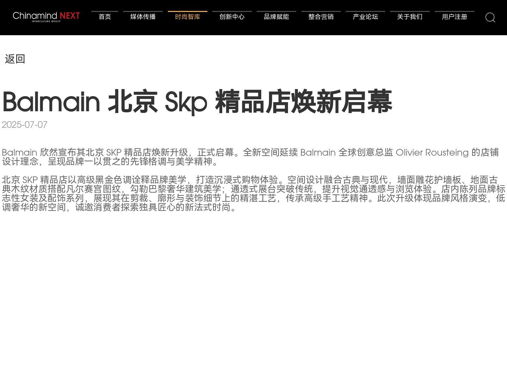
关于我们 (410, 17)
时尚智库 (187, 17)
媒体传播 (143, 17)
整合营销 (321, 17)
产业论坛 (365, 17)
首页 (105, 17)
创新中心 (232, 17)
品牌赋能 (276, 17)
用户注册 (454, 17)
